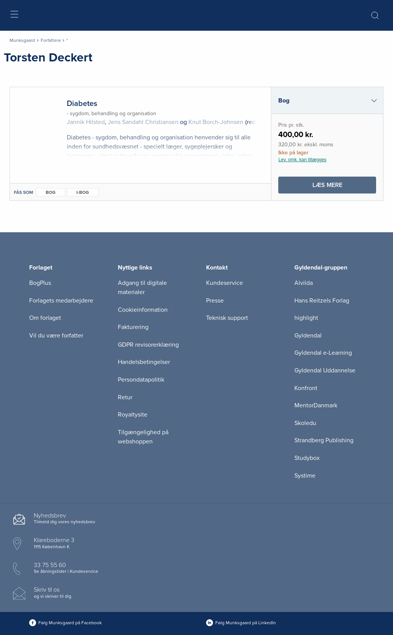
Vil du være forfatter (56, 335)
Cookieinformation (143, 310)
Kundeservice (224, 283)
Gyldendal (308, 335)
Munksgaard (22, 40)
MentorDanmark (315, 405)
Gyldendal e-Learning (323, 353)
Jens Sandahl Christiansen (143, 122)
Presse (215, 300)
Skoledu (305, 423)
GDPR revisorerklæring (148, 345)
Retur (125, 397)
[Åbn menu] (14, 15)
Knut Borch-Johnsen (215, 122)
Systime (304, 476)
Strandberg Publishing (323, 440)
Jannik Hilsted (86, 122)
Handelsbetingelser (144, 362)
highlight (306, 318)
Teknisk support (227, 318)
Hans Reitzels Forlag (321, 300)
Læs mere (341, 186)
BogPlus (40, 283)
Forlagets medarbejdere (61, 300)
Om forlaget (45, 318)
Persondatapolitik (141, 380)
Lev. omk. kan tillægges (302, 159)
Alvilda (303, 283)
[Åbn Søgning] (375, 15)
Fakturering (133, 327)
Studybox (307, 458)
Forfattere (51, 40)
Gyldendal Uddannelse (324, 370)
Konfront (305, 388)
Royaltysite (132, 414)
